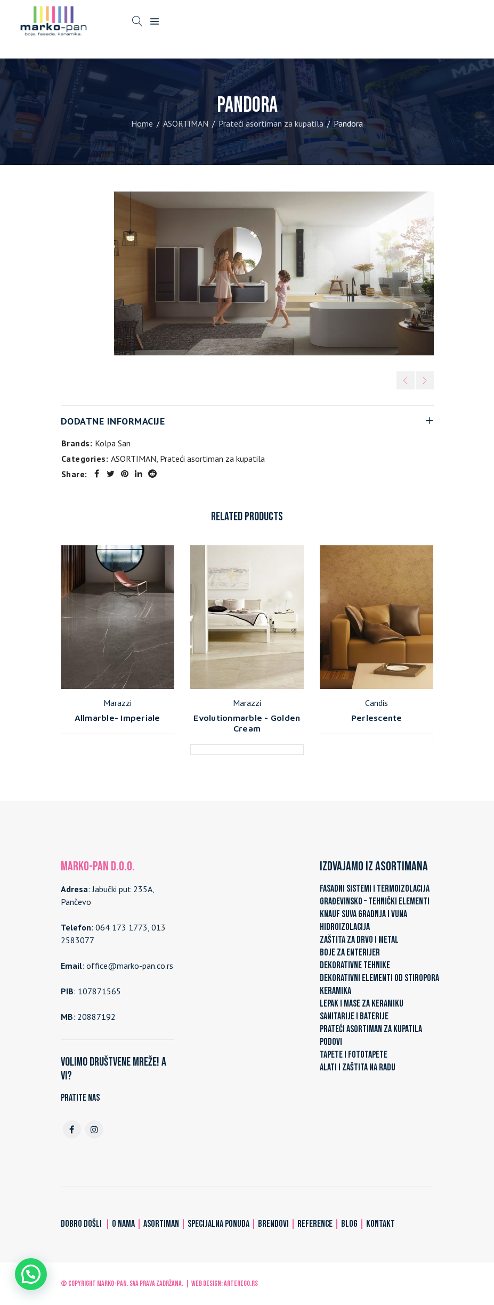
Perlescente (376, 717)
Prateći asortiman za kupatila (270, 123)
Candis (376, 702)
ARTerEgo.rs (241, 1283)
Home (142, 123)
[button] (31, 1274)
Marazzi (117, 702)
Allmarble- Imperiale (117, 717)
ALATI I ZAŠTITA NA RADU (357, 1067)
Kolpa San (113, 443)
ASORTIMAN (185, 123)
